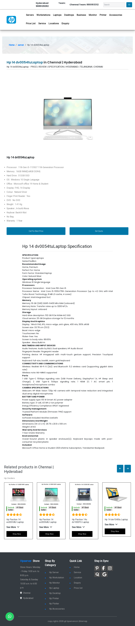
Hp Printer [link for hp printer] (52, 598)
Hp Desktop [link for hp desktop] (53, 593)
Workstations (43, 15)
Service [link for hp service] (42, 23)
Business (81, 15)
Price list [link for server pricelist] (76, 588)
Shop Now (17, 533)
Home (12, 45)
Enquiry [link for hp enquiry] (65, 23)
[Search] (114, 4)
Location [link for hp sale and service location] (76, 577)
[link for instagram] (110, 568)
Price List (31, 23)
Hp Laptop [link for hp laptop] (52, 588)
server (21, 45)
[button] (120, 469)
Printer (103, 15)
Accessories (115, 15)
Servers (30, 15)
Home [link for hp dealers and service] (75, 567)
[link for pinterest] (97, 568)
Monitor (93, 15)
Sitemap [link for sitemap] (83, 621)
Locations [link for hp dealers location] (54, 23)
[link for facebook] (103, 568)
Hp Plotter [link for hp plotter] (52, 603)
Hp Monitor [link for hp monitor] (52, 582)
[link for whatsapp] (9, 616)
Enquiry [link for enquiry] (75, 582)
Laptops (57, 15)
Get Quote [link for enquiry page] (99, 231)
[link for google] (104, 574)
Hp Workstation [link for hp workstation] (54, 577)
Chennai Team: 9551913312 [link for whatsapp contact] (84, 4)
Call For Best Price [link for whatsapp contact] (36, 231)
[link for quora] (97, 574)
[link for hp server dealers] (11, 19)
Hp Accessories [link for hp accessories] (55, 609)
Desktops (69, 15)
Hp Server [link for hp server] (52, 572)
